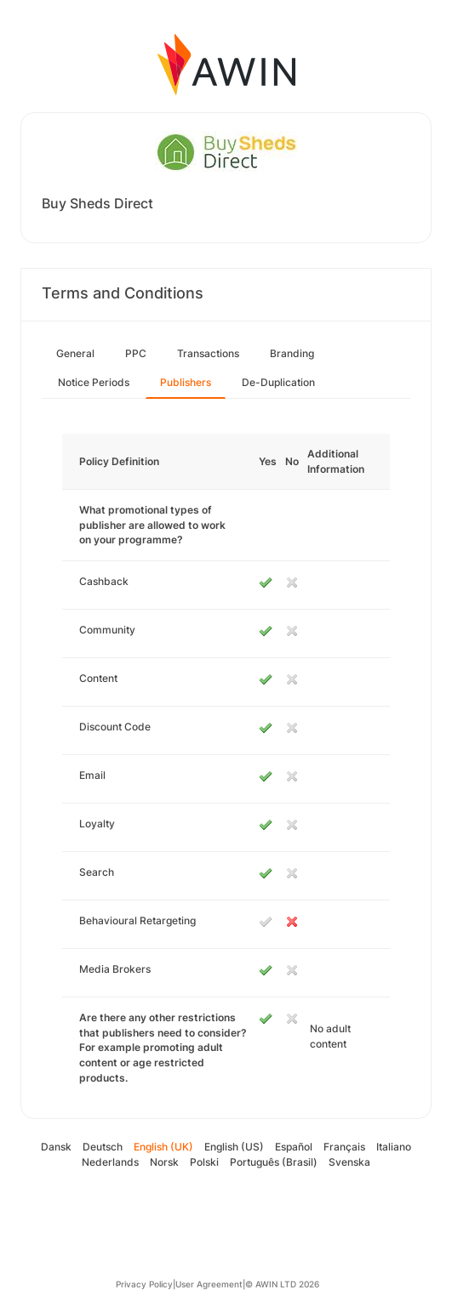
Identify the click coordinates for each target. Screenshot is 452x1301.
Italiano (393, 1146)
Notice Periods (93, 382)
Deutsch (103, 1146)
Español (293, 1146)
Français (344, 1146)
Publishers (185, 382)
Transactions (208, 353)
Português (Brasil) (274, 1162)
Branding (292, 353)
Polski (204, 1162)
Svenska (349, 1162)
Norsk (164, 1162)
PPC (135, 353)
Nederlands (110, 1162)
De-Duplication (278, 382)
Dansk (56, 1146)
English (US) (234, 1146)
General (75, 353)
